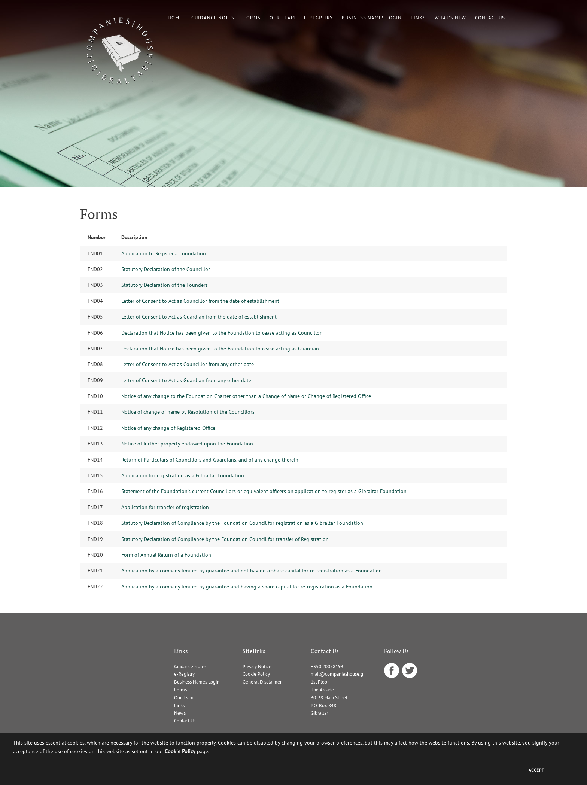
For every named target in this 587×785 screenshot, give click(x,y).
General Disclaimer (262, 682)
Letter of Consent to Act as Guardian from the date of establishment (199, 316)
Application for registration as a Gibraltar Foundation (182, 475)
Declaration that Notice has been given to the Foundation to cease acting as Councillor (221, 332)
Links (418, 18)
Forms (252, 18)
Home (175, 18)
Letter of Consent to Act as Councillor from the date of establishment (200, 301)
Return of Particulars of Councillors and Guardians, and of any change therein (209, 459)
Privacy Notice (257, 666)
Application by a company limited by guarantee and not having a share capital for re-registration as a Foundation (251, 570)
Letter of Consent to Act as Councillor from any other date (187, 364)
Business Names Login (372, 18)
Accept (536, 770)
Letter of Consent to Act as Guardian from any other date (186, 380)
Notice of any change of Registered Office (168, 428)
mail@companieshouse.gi (337, 674)
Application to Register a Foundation (163, 253)
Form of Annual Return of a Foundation (166, 554)
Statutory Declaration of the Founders (164, 285)
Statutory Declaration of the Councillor (165, 269)
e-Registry (318, 18)
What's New (450, 18)
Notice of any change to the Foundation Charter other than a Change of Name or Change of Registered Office (246, 396)
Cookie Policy (256, 674)
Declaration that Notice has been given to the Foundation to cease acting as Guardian (220, 348)
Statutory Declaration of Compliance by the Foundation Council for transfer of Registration (225, 539)
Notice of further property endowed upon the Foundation (187, 443)
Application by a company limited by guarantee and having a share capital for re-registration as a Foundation (246, 586)
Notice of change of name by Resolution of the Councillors (188, 411)
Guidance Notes (212, 18)
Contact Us (490, 18)
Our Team (282, 18)
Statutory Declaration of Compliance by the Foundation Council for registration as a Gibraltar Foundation (242, 523)
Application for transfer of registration (165, 507)
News (180, 713)
